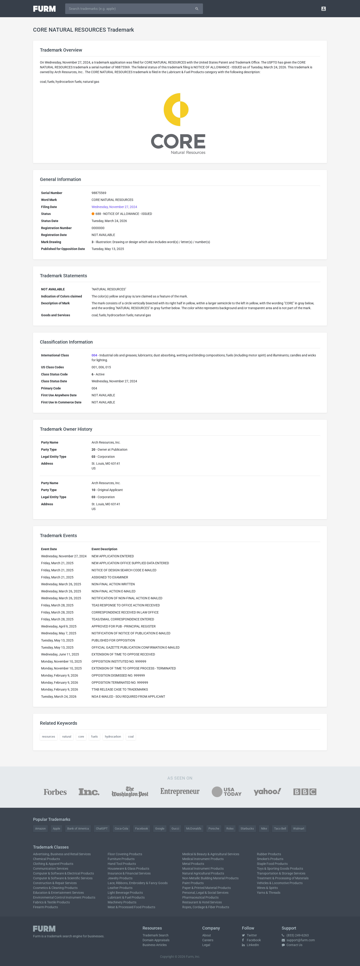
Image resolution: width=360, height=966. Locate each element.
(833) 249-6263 (295, 935)
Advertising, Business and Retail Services (62, 854)
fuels (94, 736)
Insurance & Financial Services (129, 873)
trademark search (59, 936)
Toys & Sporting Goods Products (280, 868)
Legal (206, 945)
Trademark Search (156, 935)
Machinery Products (122, 902)
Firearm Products (45, 907)
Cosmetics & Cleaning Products (55, 888)
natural (66, 736)
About (206, 935)
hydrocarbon (113, 736)
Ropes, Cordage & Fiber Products (205, 907)
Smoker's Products (270, 859)
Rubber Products (269, 854)
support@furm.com (298, 940)
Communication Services (50, 868)
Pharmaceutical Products (200, 897)
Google (159, 828)
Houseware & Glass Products (128, 868)
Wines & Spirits (267, 888)
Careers (207, 940)
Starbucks (247, 828)
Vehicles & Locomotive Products (280, 883)
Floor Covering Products (125, 854)
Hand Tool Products (122, 864)
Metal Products (193, 864)
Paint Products (193, 883)
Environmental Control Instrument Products (64, 897)
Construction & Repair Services (55, 883)
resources (48, 736)
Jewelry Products (120, 878)
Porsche (213, 828)
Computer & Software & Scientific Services (63, 878)
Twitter (249, 935)
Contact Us (292, 945)
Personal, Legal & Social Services (205, 892)
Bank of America (78, 828)
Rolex (229, 828)
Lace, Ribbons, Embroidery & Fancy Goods (138, 883)
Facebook (141, 828)
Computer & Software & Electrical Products (63, 873)
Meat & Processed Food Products (131, 907)
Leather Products (120, 888)
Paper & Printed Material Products (206, 888)
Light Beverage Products (125, 892)
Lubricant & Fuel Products (126, 897)
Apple (56, 828)
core (81, 736)
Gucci (175, 828)
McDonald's (193, 828)
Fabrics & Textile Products (51, 902)
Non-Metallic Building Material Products (210, 878)
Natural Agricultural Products (203, 873)
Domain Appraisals (156, 940)
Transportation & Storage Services (281, 873)
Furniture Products (121, 859)
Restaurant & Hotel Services (202, 902)
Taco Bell (280, 828)
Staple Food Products (272, 864)
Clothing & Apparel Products (53, 864)
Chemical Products (46, 859)
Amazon (40, 828)
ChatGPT (102, 828)
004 (94, 355)
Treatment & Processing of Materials (283, 878)
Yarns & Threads (268, 892)
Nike (264, 828)
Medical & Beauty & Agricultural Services (210, 854)
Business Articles (155, 945)
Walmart (298, 828)
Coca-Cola (121, 828)
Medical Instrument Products (203, 859)
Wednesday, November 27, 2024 (114, 207)
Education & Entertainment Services (58, 892)
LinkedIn (250, 945)
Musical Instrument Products (203, 868)
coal (131, 736)
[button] (323, 8)
